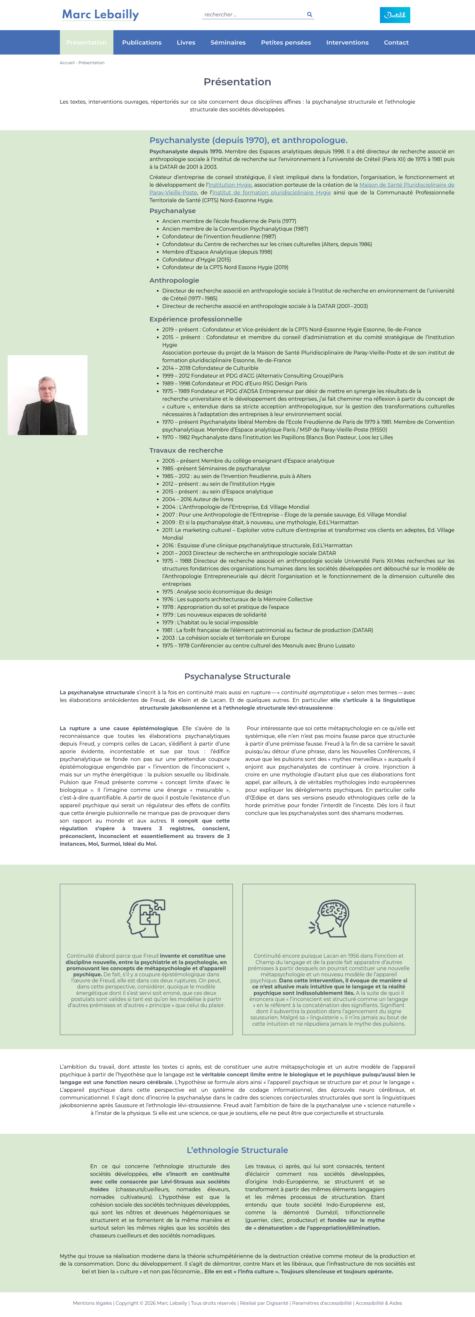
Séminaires (228, 42)
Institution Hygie (230, 185)
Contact (396, 42)
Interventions (347, 42)
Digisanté (277, 1303)
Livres (186, 42)
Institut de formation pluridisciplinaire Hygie (271, 193)
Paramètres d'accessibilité (322, 1303)
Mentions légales (92, 1303)
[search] (258, 15)
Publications (141, 42)
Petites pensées (286, 42)
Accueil (67, 62)
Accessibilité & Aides (379, 1303)
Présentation (86, 42)
